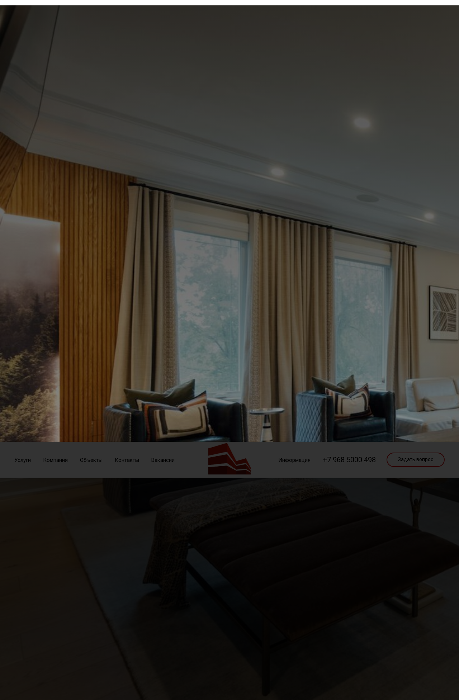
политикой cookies (261, 370)
